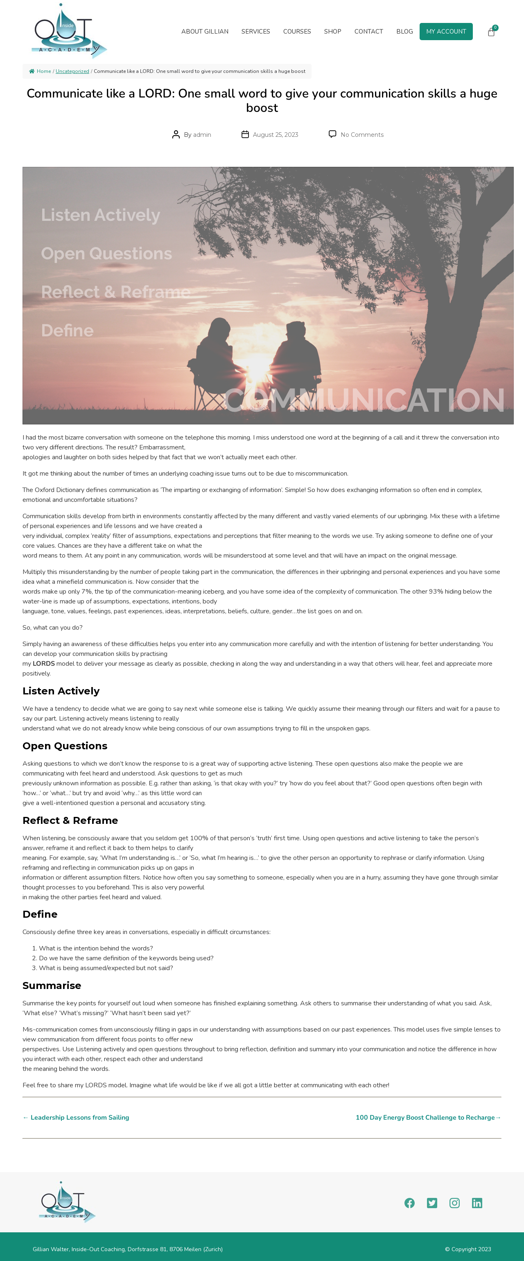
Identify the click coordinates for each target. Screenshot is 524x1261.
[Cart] (491, 32)
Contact (369, 31)
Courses (297, 31)
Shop (332, 31)
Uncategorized (72, 71)
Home (40, 71)
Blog (404, 31)
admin (202, 134)
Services (256, 31)
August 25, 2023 (275, 134)
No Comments (362, 134)
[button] (256, 31)
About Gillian (204, 31)
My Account (446, 31)
